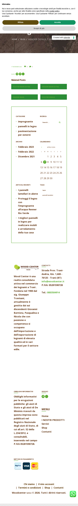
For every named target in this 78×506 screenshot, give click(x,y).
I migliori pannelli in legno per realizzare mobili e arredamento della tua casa (28, 227)
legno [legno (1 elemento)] (44, 192)
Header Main (18, 99)
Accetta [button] (57, 22)
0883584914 (53, 294)
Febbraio (26, 149)
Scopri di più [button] (39, 28)
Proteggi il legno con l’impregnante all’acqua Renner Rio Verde (27, 208)
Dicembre (26, 158)
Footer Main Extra (21, 89)
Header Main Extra (50, 89)
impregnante (25, 123)
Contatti (46, 434)
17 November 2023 (16, 69)
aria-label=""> (26, 372)
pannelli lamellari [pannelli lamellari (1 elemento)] (47, 197)
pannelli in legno (27, 128)
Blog (42, 39)
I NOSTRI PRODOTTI (53, 422)
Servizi (45, 426)
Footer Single (48, 99)
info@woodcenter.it (53, 283)
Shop (44, 430)
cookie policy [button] (54, 11)
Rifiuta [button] (20, 22)
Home (32, 39)
